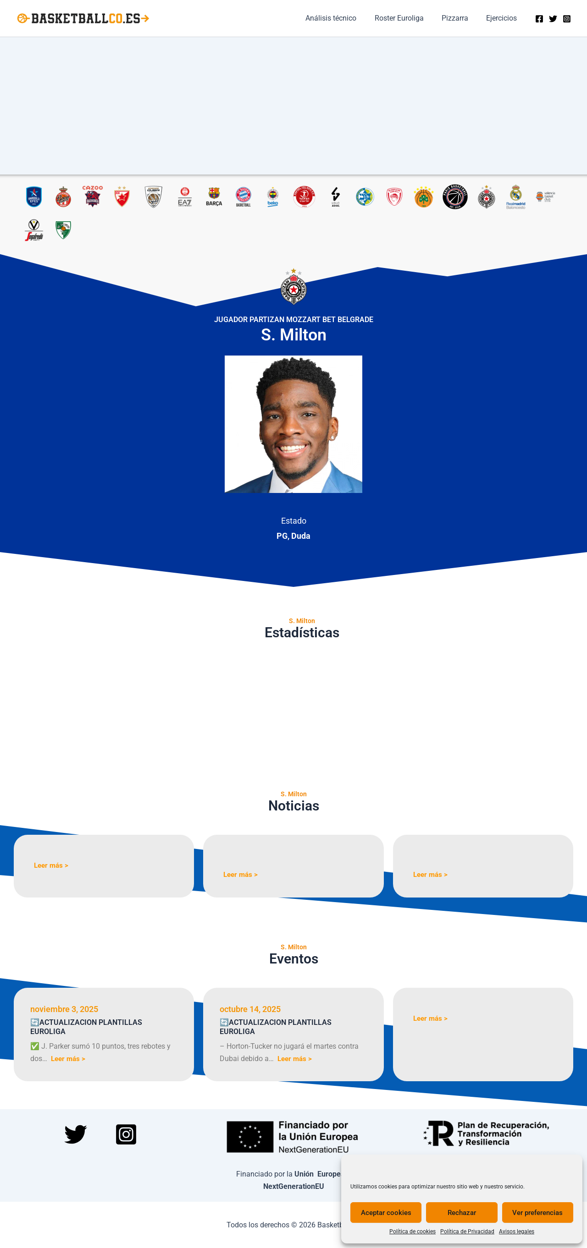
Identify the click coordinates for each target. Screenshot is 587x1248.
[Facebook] (539, 19)
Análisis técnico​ (342, 18)
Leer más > (52, 865)
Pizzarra (460, 18)
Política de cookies (412, 1231)
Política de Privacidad (467, 1231)
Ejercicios (503, 18)
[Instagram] (567, 19)
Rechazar (462, 1213)
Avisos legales (516, 1231)
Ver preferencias (537, 1213)
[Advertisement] (293, 106)
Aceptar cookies (386, 1213)
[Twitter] (553, 19)
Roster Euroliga (407, 18)
